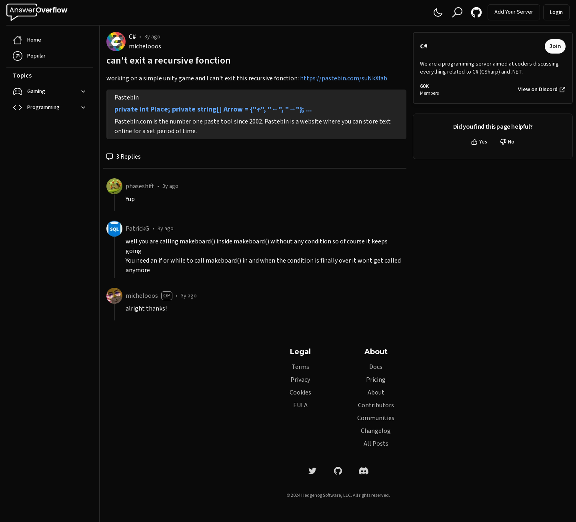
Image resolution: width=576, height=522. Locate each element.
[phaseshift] (114, 186)
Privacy (300, 379)
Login (556, 12)
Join (555, 46)
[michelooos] (114, 296)
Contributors (376, 405)
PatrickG (137, 228)
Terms (300, 367)
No (507, 142)
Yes (479, 142)
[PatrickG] (114, 229)
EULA (300, 405)
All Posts (376, 443)
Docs (375, 367)
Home (27, 40)
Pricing (376, 379)
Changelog (376, 430)
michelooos (145, 46)
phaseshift (140, 186)
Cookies (300, 392)
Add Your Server (513, 12)
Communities (375, 418)
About (376, 392)
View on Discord (542, 90)
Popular (29, 56)
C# (132, 36)
